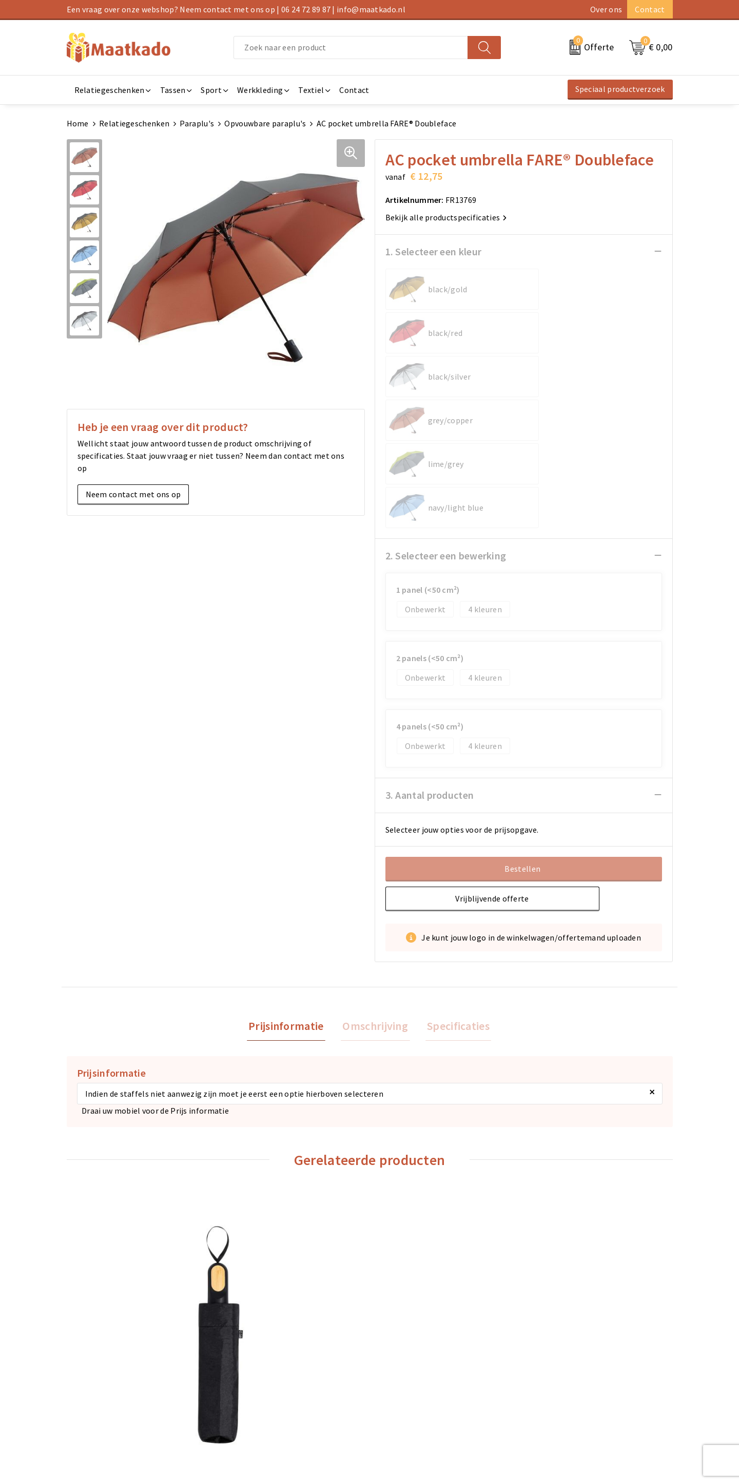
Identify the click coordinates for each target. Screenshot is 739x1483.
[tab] (289, 852)
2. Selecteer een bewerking (446, 380)
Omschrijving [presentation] (375, 851)
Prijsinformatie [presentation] (289, 851)
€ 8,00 (102, 1217)
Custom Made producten (265, 1372)
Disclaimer (548, 1389)
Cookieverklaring (560, 1356)
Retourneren (398, 1372)
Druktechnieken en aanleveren (276, 1389)
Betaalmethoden (406, 1356)
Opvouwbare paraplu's (265, 123)
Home (78, 123)
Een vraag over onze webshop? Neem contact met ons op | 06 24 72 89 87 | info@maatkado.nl (236, 9)
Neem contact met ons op (133, 494)
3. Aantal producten (429, 619)
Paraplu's (197, 123)
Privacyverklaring (560, 1372)
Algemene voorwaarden (572, 1340)
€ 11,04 (408, 1232)
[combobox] (351, 47)
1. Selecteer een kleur (433, 251)
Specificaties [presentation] (454, 851)
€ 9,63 (254, 1243)
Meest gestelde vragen (262, 1356)
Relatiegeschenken (134, 123)
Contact (650, 9)
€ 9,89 (557, 1217)
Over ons (606, 9)
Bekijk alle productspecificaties (446, 217)
